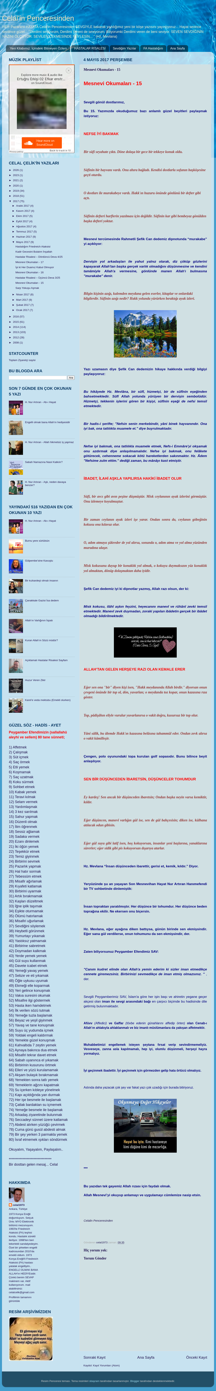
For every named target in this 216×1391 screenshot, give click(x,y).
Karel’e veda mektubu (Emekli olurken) (47, 700)
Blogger (134, 1381)
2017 (16, 201)
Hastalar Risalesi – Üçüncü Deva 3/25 (38, 277)
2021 (16, 180)
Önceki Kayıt (196, 1357)
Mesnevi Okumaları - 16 (30, 272)
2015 (16, 321)
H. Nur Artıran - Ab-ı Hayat (40, 402)
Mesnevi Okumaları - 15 (30, 282)
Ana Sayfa (177, 48)
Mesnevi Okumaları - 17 (30, 262)
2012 (16, 337)
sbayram (94, 1381)
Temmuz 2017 (25, 231)
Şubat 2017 (23, 304)
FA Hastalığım (153, 48)
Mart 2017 (22, 299)
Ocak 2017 (23, 310)
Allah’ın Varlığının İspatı (39, 620)
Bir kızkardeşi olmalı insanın (41, 580)
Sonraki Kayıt (94, 1357)
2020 (16, 185)
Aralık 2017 (23, 205)
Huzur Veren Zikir (35, 680)
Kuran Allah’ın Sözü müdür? (41, 640)
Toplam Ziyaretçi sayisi (22, 360)
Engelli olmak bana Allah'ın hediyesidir (47, 422)
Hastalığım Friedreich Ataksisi (33, 246)
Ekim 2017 (22, 216)
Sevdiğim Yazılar (124, 48)
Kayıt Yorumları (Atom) (106, 1365)
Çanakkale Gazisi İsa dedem (42, 600)
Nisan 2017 (23, 294)
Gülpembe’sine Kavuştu (39, 560)
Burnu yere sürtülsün (37, 540)
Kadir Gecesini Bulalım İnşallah (34, 251)
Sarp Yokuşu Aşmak (27, 287)
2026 (16, 170)
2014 (16, 327)
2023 (16, 175)
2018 (16, 195)
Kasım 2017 (23, 210)
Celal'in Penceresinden (38, 18)
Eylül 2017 (22, 221)
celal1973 (19, 1204)
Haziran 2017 (24, 236)
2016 (16, 316)
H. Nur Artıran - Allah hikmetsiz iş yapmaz (49, 442)
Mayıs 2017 (23, 242)
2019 (16, 190)
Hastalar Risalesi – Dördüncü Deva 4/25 (39, 256)
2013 (16, 332)
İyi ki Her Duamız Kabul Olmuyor (35, 267)
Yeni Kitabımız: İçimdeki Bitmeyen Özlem (38, 48)
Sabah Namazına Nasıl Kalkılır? (43, 462)
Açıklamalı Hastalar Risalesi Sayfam (46, 660)
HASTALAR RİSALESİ (90, 48)
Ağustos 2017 (24, 226)
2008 (16, 342)
